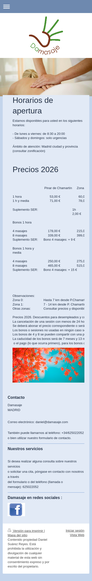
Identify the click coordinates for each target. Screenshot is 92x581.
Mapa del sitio (17, 535)
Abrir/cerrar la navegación (46, 6)
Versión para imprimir (26, 531)
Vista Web (77, 535)
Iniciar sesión (75, 530)
